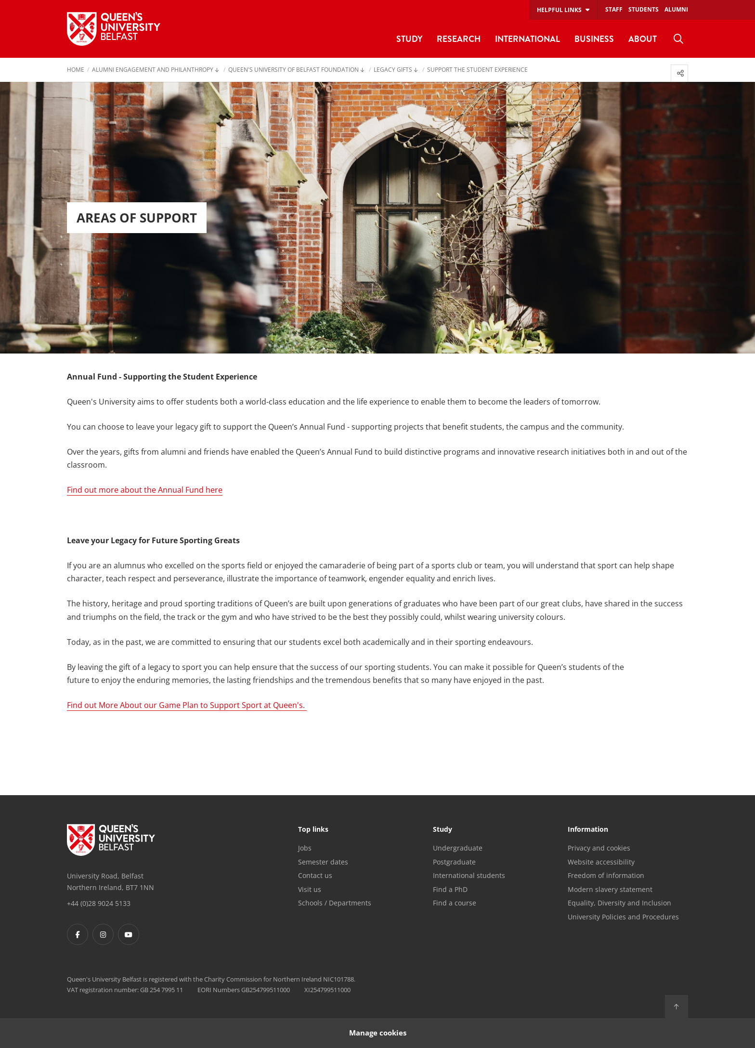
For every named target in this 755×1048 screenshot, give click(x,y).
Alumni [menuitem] (676, 9)
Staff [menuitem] (614, 9)
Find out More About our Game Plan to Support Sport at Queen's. (187, 705)
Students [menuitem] (643, 9)
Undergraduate (457, 847)
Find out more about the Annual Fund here (144, 490)
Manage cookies (377, 1032)
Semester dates (323, 861)
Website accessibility (601, 861)
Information (588, 830)
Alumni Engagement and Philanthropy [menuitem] (152, 70)
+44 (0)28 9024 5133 (98, 903)
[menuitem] (678, 39)
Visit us (309, 889)
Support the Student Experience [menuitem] (477, 70)
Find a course (454, 902)
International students (469, 875)
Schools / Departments (334, 902)
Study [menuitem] (409, 39)
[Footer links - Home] (111, 840)
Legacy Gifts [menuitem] (393, 70)
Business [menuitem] (594, 39)
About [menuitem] (642, 39)
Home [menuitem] (75, 70)
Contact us (315, 875)
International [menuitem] (527, 39)
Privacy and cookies (599, 847)
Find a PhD (450, 889)
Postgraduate (454, 861)
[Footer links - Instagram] (103, 934)
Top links (313, 830)
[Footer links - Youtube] (128, 934)
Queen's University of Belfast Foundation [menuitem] (293, 70)
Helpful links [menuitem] (559, 10)
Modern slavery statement (610, 889)
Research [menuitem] (459, 39)
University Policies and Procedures (623, 916)
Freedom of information (606, 875)
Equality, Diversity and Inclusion (619, 902)
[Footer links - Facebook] (77, 934)
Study (442, 830)
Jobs (305, 847)
